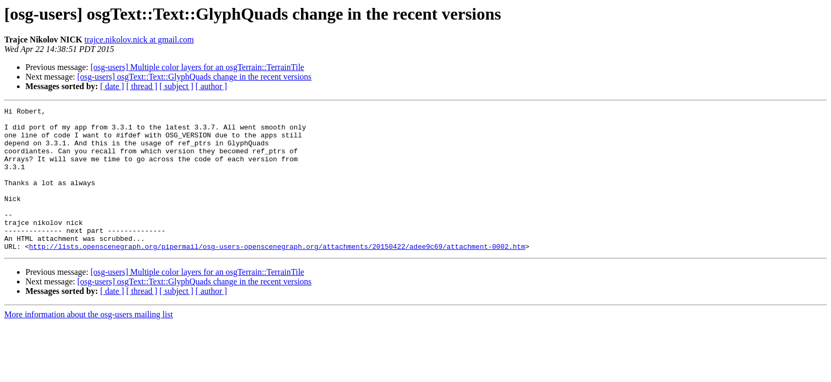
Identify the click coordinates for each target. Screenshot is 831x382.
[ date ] (112, 86)
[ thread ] (141, 86)
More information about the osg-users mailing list (88, 343)
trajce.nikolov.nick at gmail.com (138, 39)
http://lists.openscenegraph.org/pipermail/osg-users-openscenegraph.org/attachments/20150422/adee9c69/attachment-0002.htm (277, 275)
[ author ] (211, 86)
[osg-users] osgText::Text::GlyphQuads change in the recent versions (194, 76)
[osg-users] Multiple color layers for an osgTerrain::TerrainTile (197, 67)
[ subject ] (176, 86)
